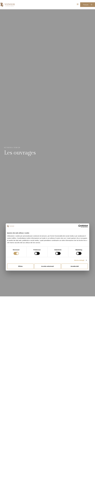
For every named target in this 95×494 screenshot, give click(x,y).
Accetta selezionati (47, 266)
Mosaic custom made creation (37, 455)
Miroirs (7, 358)
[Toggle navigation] (77, 4)
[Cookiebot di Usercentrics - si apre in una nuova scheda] (80, 226)
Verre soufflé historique (37, 365)
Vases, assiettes (67, 317)
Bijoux (7, 402)
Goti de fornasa (7, 450)
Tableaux (67, 358)
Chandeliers (37, 315)
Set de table (37, 404)
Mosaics (67, 403)
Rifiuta (20, 266)
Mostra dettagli (79, 260)
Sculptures (7, 314)
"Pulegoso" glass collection (67, 455)
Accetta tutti (75, 266)
